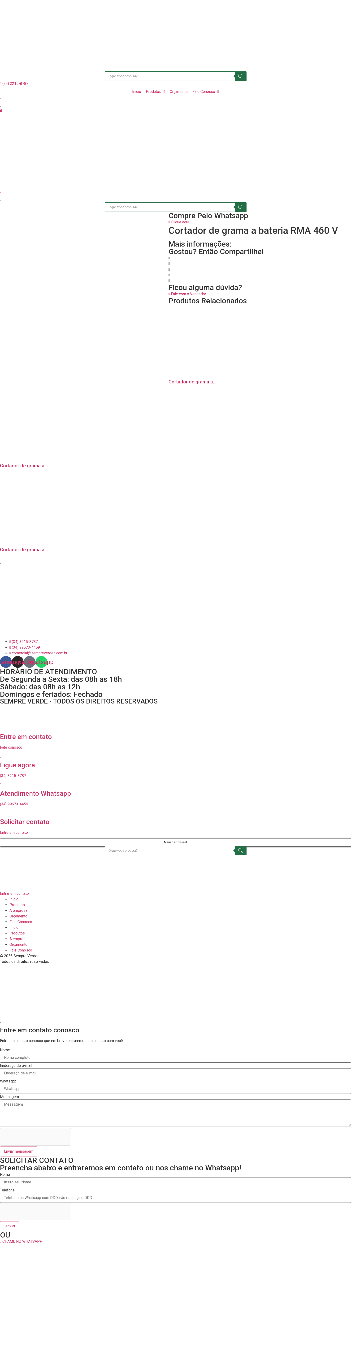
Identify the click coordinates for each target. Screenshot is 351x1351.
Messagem (9, 1097)
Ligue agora (17, 765)
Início (13, 899)
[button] (175, 258)
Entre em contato (26, 737)
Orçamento (18, 916)
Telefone (7, 1190)
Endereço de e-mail (16, 1066)
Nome (5, 1050)
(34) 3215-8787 (13, 775)
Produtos (17, 905)
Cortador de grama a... (193, 382)
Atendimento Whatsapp (35, 793)
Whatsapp (8, 1081)
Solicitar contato (24, 822)
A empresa (18, 910)
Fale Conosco (20, 922)
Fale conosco (11, 747)
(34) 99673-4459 (14, 804)
